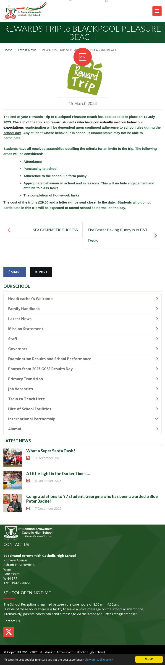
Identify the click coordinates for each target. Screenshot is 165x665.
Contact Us (11, 621)
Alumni (83, 428)
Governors (83, 348)
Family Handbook (83, 308)
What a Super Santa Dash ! (50, 450)
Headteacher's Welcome (83, 298)
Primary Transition (83, 378)
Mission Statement (83, 328)
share (14, 272)
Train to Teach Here (83, 398)
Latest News (27, 50)
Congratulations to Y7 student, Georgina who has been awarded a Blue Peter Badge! (92, 499)
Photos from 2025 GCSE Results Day (83, 368)
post (41, 272)
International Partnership (83, 418)
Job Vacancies (83, 388)
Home (8, 50)
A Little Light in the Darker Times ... (58, 473)
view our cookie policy (99, 660)
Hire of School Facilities (83, 408)
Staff (83, 338)
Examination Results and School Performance (83, 358)
